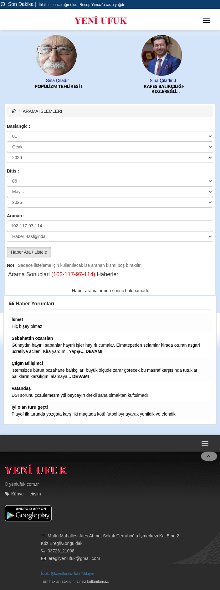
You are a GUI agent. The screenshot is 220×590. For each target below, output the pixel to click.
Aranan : (16, 215)
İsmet (17, 319)
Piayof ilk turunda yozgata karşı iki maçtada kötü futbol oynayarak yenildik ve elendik (94, 414)
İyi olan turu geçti (30, 407)
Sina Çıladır (57, 80)
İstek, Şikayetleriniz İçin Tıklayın (67, 574)
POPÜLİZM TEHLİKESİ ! (58, 87)
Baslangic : (18, 126)
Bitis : (13, 170)
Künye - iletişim (26, 493)
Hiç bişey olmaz (27, 326)
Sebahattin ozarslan (32, 338)
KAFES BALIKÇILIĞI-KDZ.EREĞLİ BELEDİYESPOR (164, 89)
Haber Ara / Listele (29, 252)
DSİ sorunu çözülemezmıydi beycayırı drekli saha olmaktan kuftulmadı (80, 395)
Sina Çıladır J (163, 80)
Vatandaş (21, 388)
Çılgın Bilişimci (27, 363)
